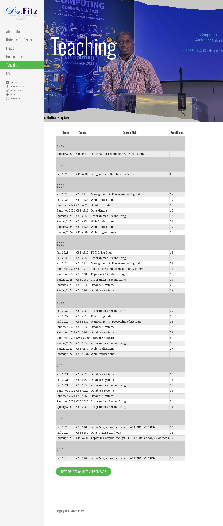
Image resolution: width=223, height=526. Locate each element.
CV (8, 73)
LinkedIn (14, 82)
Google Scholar (17, 86)
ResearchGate (16, 90)
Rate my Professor (19, 39)
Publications (15, 56)
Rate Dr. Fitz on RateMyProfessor (83, 471)
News (10, 48)
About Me (13, 31)
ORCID (13, 94)
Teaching (12, 65)
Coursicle (15, 98)
